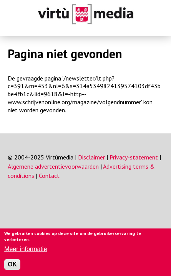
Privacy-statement (134, 157)
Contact (49, 175)
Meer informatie (25, 249)
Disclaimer (91, 157)
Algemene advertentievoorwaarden (53, 166)
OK (12, 264)
